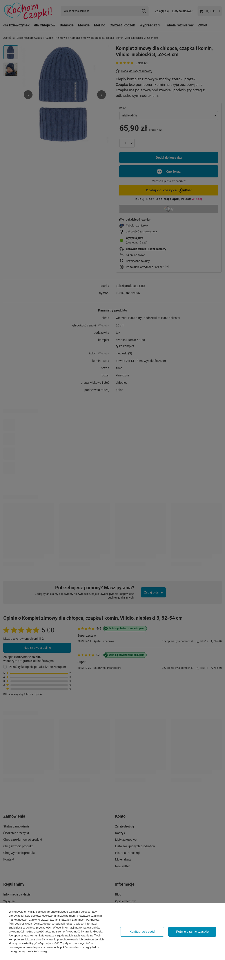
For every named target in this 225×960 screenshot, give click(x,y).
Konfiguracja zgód (142, 931)
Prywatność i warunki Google (83, 931)
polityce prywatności (38, 927)
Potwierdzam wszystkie (192, 931)
